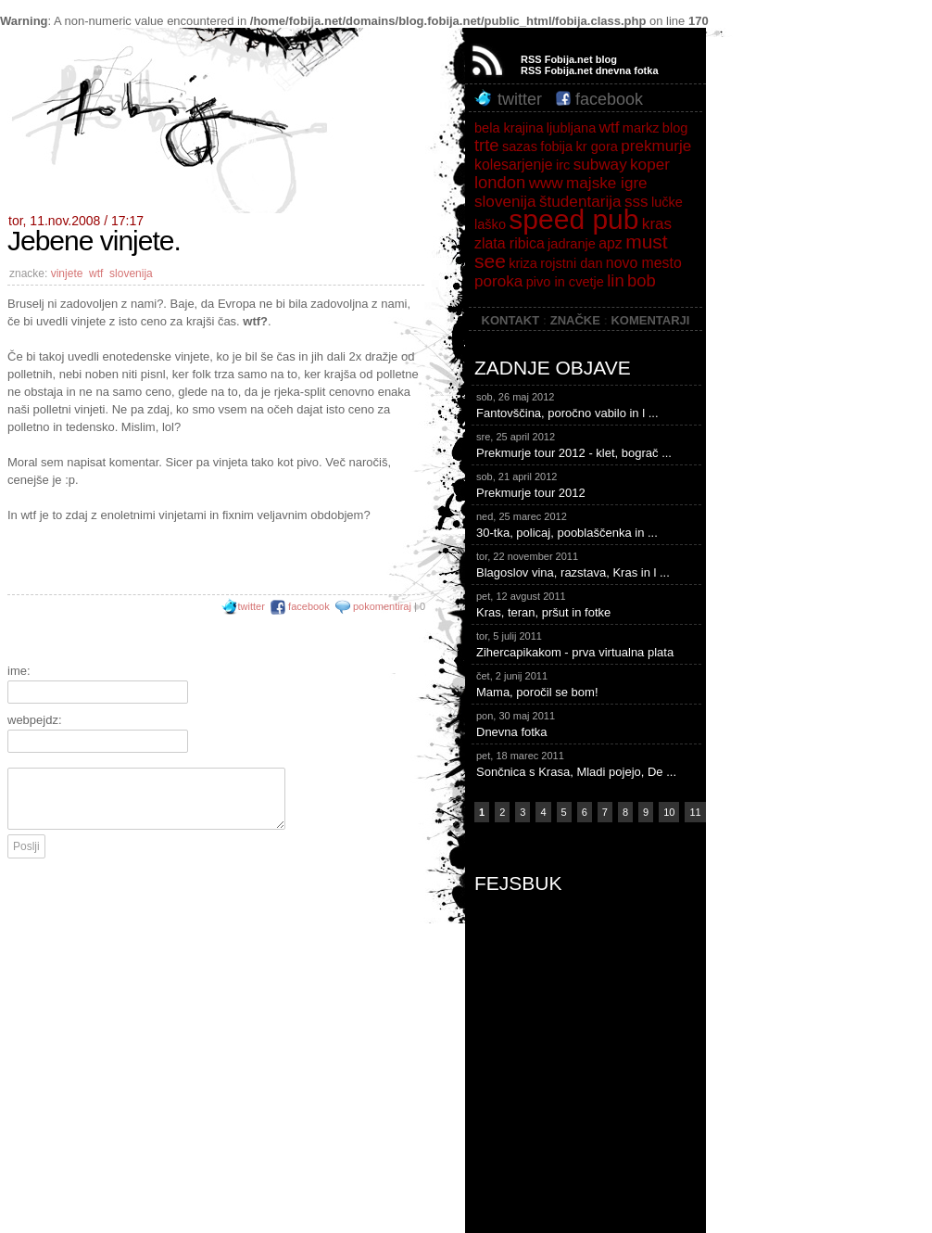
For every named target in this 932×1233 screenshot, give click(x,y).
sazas (519, 146)
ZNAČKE (575, 320)
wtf (96, 273)
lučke (667, 202)
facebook (300, 606)
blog (675, 128)
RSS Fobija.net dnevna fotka (590, 70)
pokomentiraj (382, 606)
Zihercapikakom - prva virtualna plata (588, 643)
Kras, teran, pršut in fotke (588, 603)
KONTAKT (511, 320)
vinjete (67, 273)
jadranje (572, 243)
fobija (556, 146)
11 (694, 812)
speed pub (573, 219)
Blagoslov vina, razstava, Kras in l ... (588, 563)
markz (641, 128)
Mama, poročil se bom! (588, 683)
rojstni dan (571, 263)
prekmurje (656, 145)
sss (636, 201)
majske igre (607, 182)
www (546, 182)
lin (615, 280)
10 (668, 812)
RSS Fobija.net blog (569, 59)
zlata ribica (509, 243)
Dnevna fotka (588, 723)
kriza (523, 263)
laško (490, 224)
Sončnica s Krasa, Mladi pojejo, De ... (588, 763)
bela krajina (508, 128)
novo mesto (644, 263)
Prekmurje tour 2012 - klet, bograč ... (588, 444)
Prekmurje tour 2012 (588, 484)
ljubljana (571, 128)
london (499, 182)
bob (641, 280)
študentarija (580, 201)
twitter (243, 606)
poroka (498, 281)
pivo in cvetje (565, 281)
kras (657, 223)
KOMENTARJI (650, 320)
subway (600, 164)
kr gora (597, 146)
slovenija (131, 273)
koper (650, 164)
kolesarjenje (513, 164)
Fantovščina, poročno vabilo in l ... (588, 404)
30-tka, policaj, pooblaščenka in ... (588, 524)
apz (610, 243)
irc (563, 165)
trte (486, 145)
